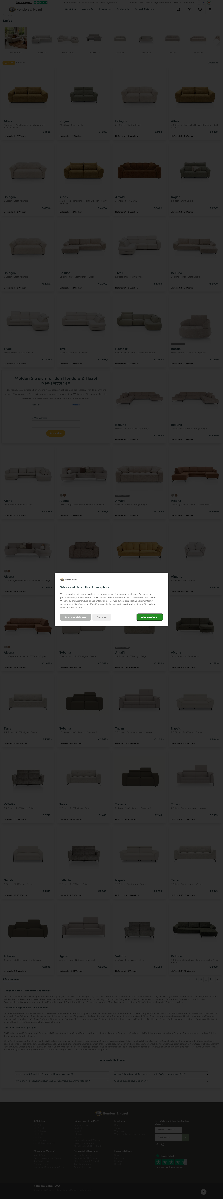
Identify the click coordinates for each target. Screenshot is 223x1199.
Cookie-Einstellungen (75, 617)
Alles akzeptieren (149, 617)
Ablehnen (102, 617)
